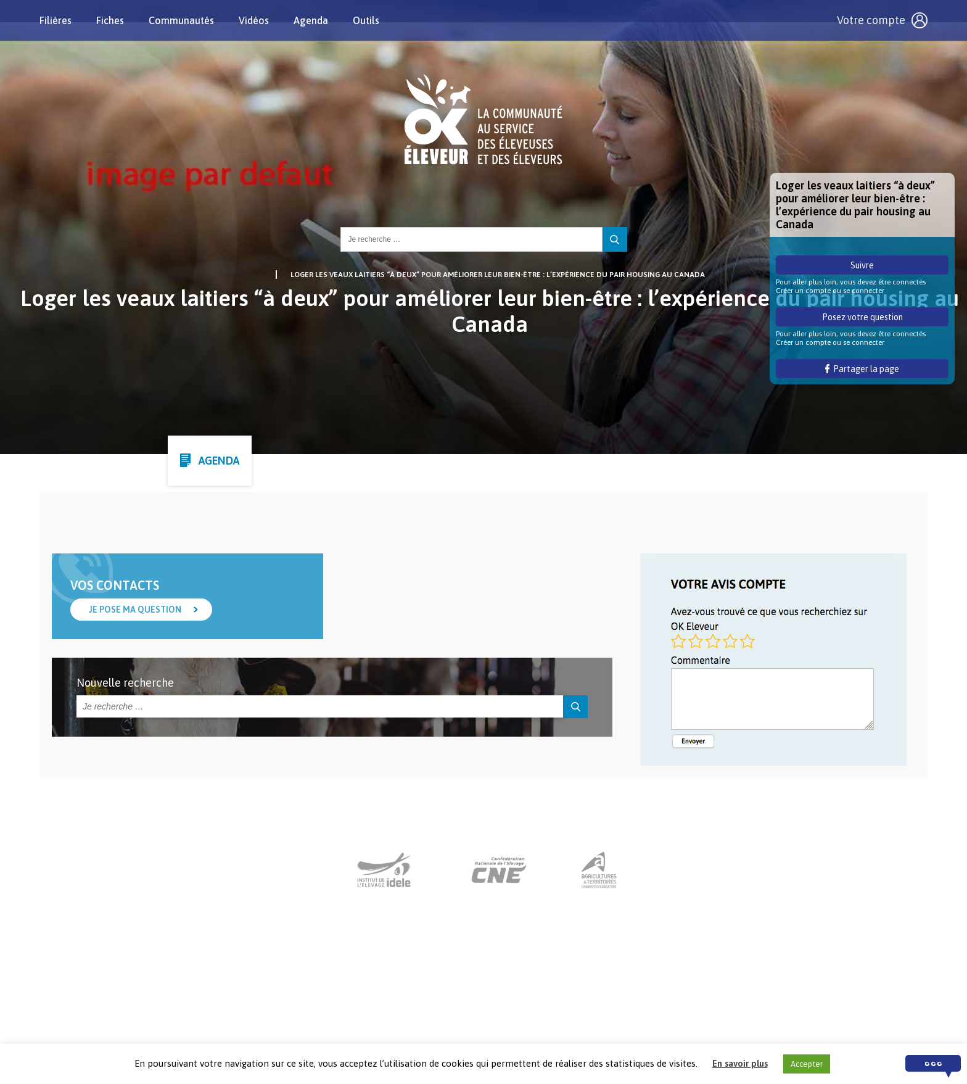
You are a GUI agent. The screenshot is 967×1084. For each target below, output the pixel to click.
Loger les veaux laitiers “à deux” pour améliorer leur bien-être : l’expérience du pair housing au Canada (497, 274)
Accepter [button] (807, 1064)
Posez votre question (862, 317)
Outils (366, 20)
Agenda (311, 20)
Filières (55, 20)
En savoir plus (740, 1063)
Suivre (862, 265)
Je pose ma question (135, 609)
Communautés (181, 20)
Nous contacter (472, 1007)
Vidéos (254, 20)
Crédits (623, 1007)
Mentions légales (556, 1007)
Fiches (110, 20)
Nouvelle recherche (125, 682)
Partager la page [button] (862, 369)
